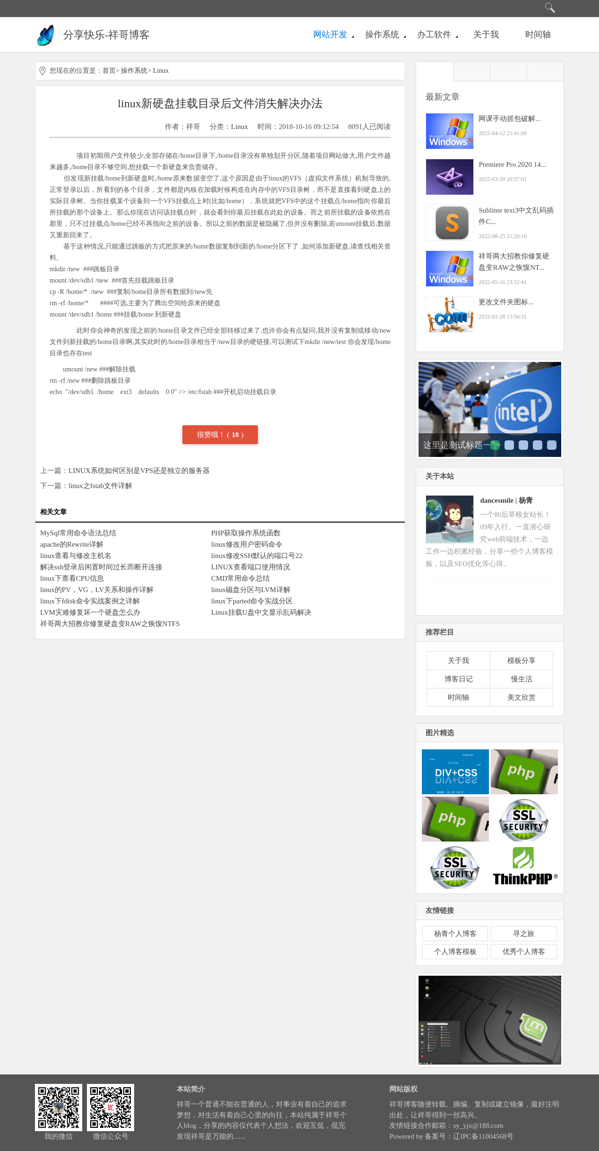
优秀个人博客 (524, 951)
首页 (109, 70)
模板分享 (521, 660)
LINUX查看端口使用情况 (250, 567)
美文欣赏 (521, 697)
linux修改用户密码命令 (246, 544)
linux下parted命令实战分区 (252, 601)
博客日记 (459, 679)
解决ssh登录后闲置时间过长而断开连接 (101, 567)
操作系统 (382, 34)
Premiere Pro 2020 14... (512, 164)
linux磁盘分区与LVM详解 (251, 589)
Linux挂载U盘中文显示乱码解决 (261, 612)
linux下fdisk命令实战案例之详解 (90, 601)
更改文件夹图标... (506, 302)
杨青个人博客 (455, 933)
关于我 (486, 34)
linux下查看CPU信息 (72, 578)
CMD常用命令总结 (240, 578)
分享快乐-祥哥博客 (106, 35)
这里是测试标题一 (457, 445)
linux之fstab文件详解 (100, 486)
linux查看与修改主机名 (75, 555)
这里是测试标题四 (537, 445)
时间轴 (538, 34)
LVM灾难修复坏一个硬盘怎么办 (90, 612)
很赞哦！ (212, 434)
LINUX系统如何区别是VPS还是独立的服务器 (139, 470)
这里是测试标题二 (509, 445)
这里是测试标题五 (551, 445)
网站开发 (330, 34)
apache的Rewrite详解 (71, 544)
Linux (161, 70)
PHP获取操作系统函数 (246, 533)
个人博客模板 (455, 951)
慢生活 (521, 679)
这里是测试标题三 (523, 445)
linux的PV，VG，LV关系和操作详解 (97, 589)
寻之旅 (523, 933)
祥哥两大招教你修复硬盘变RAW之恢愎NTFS (110, 623)
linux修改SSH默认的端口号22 (256, 555)
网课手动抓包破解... (509, 118)
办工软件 (434, 34)
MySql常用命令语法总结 (78, 533)
